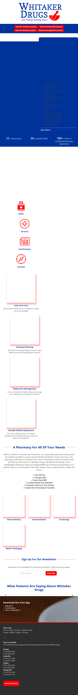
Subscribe (51, 573)
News (31, 630)
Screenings (64, 519)
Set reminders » (10, 608)
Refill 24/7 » (9, 606)
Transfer (18, 632)
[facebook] (4, 637)
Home (5, 630)
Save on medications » (12, 610)
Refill (21, 214)
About (11, 630)
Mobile (24, 630)
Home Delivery (14, 519)
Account (25, 632)
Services (24, 231)
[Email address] (32, 573)
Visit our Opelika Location (25, 30)
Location (21, 266)
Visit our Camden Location (26, 27)
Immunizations (39, 519)
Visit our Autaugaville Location (51, 30)
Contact (5, 632)
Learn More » (46, 130)
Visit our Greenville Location (51, 27)
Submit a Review (11, 683)
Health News (25, 249)
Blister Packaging (14, 548)
